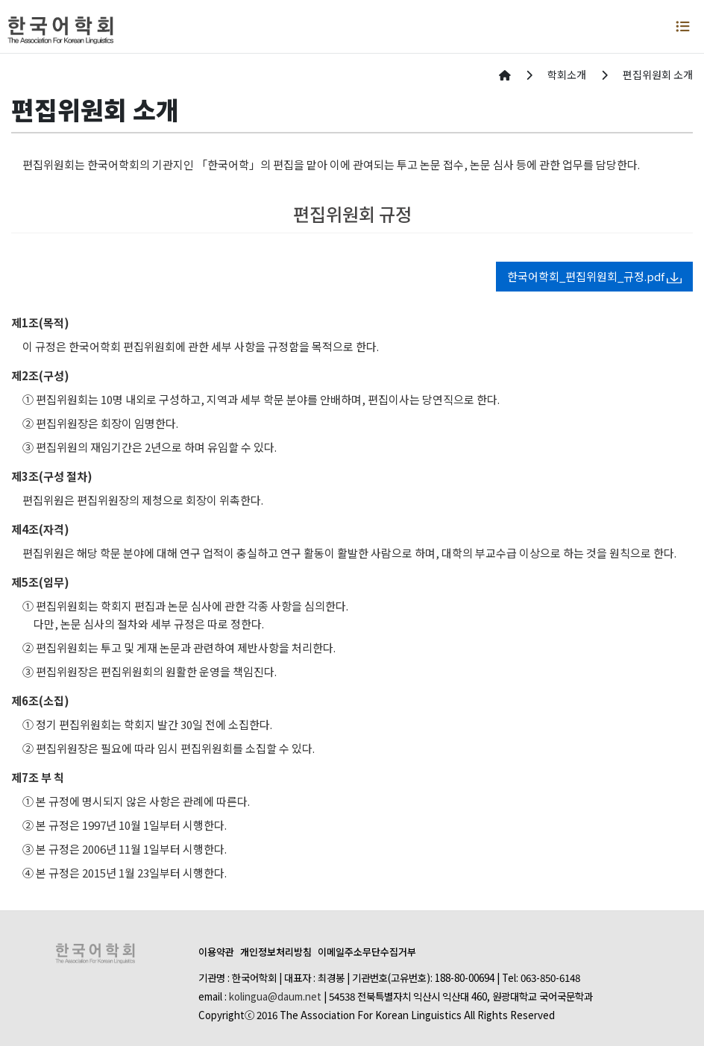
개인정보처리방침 (276, 952)
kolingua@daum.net (275, 996)
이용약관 (216, 952)
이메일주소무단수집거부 (367, 952)
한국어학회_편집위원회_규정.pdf (594, 276)
